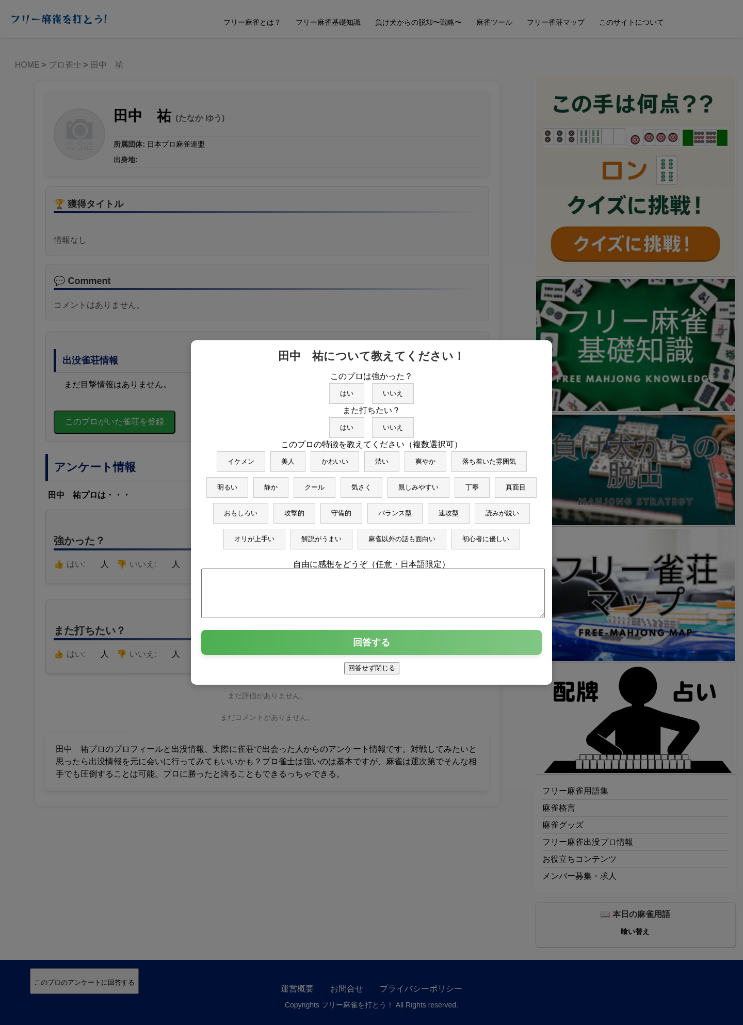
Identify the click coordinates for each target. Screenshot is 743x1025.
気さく (361, 482)
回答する (371, 647)
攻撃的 (294, 508)
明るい (227, 482)
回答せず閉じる (371, 672)
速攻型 (449, 508)
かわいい (334, 457)
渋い (382, 457)
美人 (288, 457)
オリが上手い (254, 534)
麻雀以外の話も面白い (401, 534)
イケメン (241, 457)
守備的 (341, 508)
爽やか (425, 457)
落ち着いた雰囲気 (489, 457)
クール (314, 482)
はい (346, 388)
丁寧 (472, 482)
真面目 (516, 482)
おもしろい (240, 508)
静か (271, 482)
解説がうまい (321, 534)
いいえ (393, 388)
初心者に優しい (485, 534)
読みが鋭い (502, 508)
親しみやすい (418, 482)
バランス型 (395, 508)
